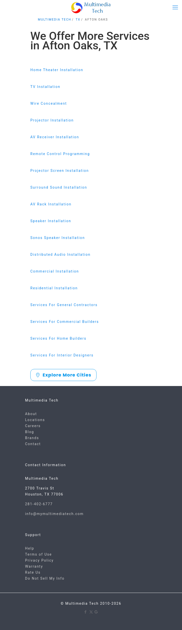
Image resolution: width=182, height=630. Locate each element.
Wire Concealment (48, 103)
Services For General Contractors (64, 305)
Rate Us (33, 572)
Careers (33, 426)
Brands (32, 438)
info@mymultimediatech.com (54, 514)
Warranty (34, 566)
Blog (29, 432)
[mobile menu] (175, 7)
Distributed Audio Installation (60, 255)
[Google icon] (96, 612)
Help (29, 548)
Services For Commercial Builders (64, 322)
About (31, 414)
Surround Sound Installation (58, 187)
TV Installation (45, 87)
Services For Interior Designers (62, 355)
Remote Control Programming (60, 154)
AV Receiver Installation (54, 137)
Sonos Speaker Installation (57, 238)
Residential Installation (54, 288)
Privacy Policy (39, 560)
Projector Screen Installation (59, 171)
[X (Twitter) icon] (91, 612)
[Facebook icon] (86, 612)
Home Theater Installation (56, 70)
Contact (33, 444)
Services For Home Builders (58, 338)
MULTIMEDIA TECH (54, 19)
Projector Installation (52, 120)
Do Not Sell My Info (44, 578)
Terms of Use (38, 554)
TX (78, 19)
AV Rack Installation (50, 204)
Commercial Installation (54, 271)
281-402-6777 (39, 504)
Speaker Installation (50, 221)
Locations (35, 420)
